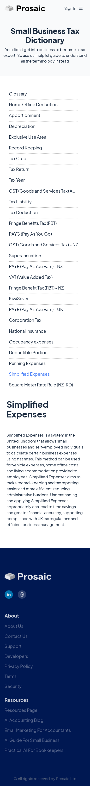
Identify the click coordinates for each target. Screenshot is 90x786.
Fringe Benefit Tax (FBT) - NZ (36, 287)
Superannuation (25, 255)
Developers (16, 660)
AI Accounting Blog (24, 724)
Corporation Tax (25, 320)
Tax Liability (20, 201)
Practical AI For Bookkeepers (34, 754)
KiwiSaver (19, 298)
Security (13, 690)
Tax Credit (19, 158)
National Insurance (27, 331)
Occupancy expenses (31, 341)
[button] (80, 8)
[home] (25, 8)
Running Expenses (27, 363)
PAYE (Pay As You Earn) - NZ (36, 266)
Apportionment (24, 115)
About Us (14, 630)
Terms (11, 680)
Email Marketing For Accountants (38, 734)
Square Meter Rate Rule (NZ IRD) (41, 384)
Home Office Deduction (33, 104)
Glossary (18, 93)
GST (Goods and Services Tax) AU (42, 191)
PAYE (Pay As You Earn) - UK (36, 309)
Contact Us (16, 640)
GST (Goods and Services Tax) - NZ (43, 244)
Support (13, 650)
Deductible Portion (28, 352)
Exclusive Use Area (27, 137)
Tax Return (19, 169)
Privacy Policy (19, 670)
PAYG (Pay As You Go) (30, 234)
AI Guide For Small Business (32, 744)
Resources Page (21, 714)
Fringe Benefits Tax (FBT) (33, 223)
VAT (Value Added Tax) (31, 277)
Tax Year (17, 180)
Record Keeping (25, 147)
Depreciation (22, 126)
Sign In (70, 8)
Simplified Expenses (29, 374)
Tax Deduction (23, 212)
